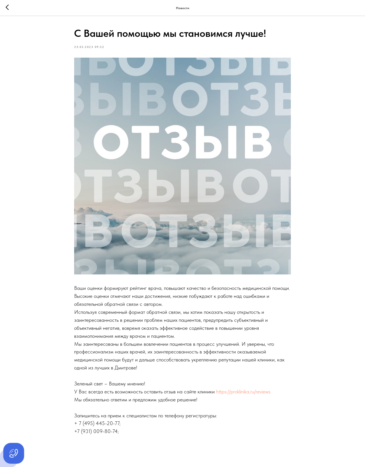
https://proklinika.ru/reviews (243, 392)
